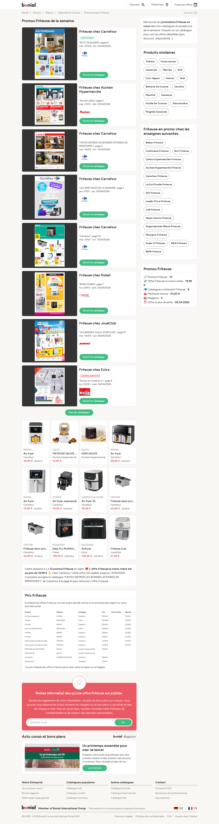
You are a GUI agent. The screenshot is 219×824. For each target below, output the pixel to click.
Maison (49, 13)
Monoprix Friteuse (156, 234)
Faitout (170, 78)
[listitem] (36, 442)
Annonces (190, 13)
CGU (169, 816)
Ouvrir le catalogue (94, 74)
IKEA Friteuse (179, 243)
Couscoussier (168, 61)
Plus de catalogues (79, 412)
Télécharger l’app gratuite (35, 797)
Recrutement (162, 797)
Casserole (151, 69)
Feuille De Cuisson (156, 103)
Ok (123, 722)
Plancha (167, 69)
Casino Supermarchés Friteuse (163, 159)
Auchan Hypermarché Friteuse (163, 167)
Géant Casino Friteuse (158, 218)
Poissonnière (180, 103)
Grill (180, 69)
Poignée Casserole (156, 111)
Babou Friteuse (154, 142)
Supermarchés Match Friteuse (163, 226)
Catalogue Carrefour (77, 797)
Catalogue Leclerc (76, 793)
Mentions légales (124, 816)
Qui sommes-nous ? (32, 788)
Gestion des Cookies (186, 816)
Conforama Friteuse (157, 151)
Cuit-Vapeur (153, 78)
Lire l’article (94, 768)
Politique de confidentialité (150, 816)
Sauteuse (166, 95)
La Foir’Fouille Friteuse (159, 184)
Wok (182, 78)
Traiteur (150, 61)
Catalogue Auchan (121, 788)
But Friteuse (182, 151)
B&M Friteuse (153, 251)
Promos (37, 13)
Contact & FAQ (163, 788)
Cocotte (179, 86)
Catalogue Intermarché (123, 793)
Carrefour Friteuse (156, 176)
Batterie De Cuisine (157, 86)
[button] (79, 53)
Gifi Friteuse (153, 192)
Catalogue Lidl (73, 788)
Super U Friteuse (155, 243)
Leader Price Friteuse (158, 201)
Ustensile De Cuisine (69, 13)
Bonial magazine (30, 793)
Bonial (25, 13)
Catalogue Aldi (118, 797)
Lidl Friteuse (153, 209)
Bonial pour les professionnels (171, 793)
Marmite (150, 95)
